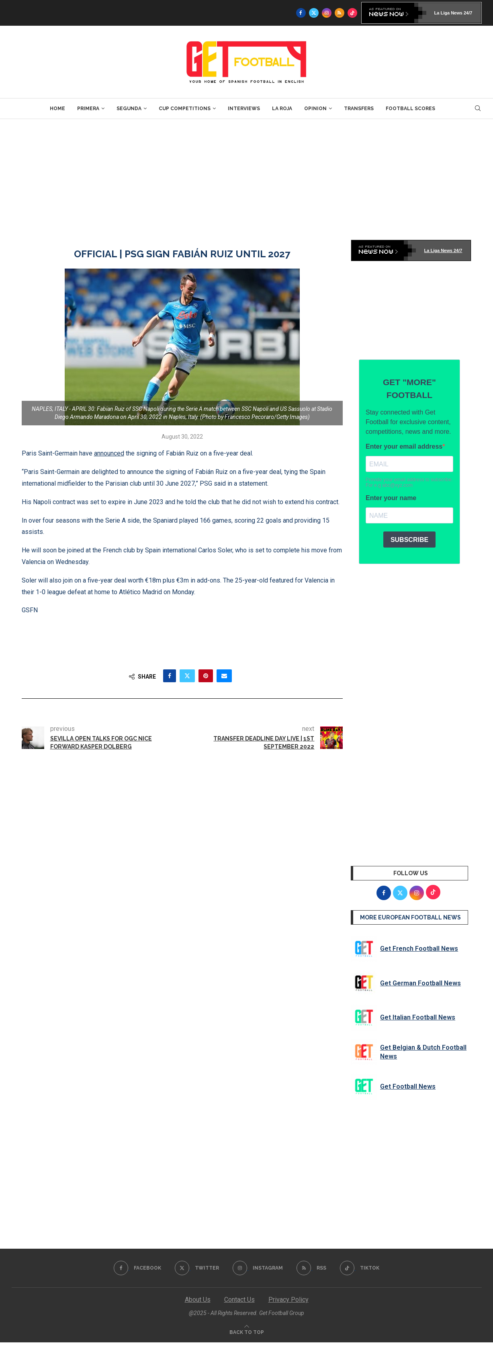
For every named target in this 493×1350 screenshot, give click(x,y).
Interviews (244, 108)
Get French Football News (419, 948)
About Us (198, 1299)
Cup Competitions (185, 108)
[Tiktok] (352, 13)
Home (57, 108)
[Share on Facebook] (169, 675)
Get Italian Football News (417, 1017)
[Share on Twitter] (187, 675)
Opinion (315, 108)
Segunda (129, 108)
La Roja (282, 108)
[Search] (478, 108)
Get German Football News (420, 983)
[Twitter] (314, 13)
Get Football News (408, 1086)
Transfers (359, 108)
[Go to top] (246, 1332)
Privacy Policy (288, 1299)
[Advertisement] (247, 179)
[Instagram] (326, 13)
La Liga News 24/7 (453, 12)
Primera (88, 108)
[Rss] (339, 13)
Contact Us (239, 1299)
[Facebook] (301, 13)
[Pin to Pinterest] (205, 675)
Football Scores (410, 108)
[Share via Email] (224, 675)
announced (109, 453)
